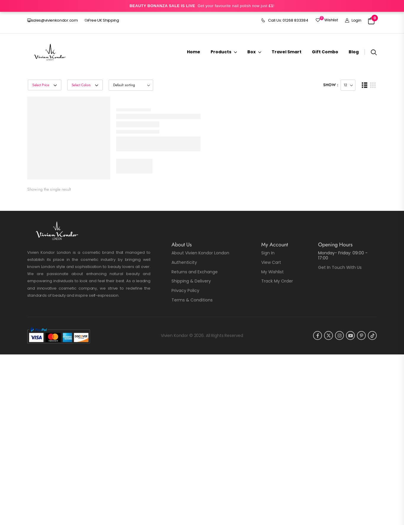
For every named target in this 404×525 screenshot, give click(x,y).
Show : (330, 85)
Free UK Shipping (101, 20)
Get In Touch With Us (340, 267)
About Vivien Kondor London (200, 253)
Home (193, 52)
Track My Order (277, 281)
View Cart (271, 262)
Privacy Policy (185, 290)
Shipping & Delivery (191, 281)
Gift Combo (325, 52)
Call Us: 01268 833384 (284, 20)
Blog (354, 52)
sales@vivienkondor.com (52, 20)
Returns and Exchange (194, 272)
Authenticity (184, 262)
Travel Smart (287, 52)
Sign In (268, 253)
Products (221, 52)
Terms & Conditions (192, 300)
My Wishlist (272, 272)
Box (251, 52)
